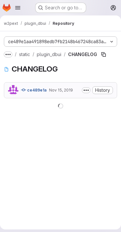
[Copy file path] (103, 54)
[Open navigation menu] (18, 8)
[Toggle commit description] (86, 90)
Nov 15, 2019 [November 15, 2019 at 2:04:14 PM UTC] (61, 90)
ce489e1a (33, 89)
